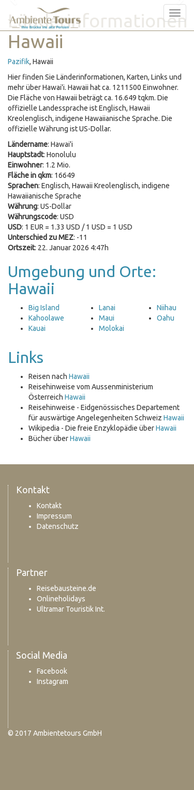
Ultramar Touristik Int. (71, 609)
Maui (106, 318)
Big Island (43, 307)
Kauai (37, 328)
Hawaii (79, 376)
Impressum (54, 516)
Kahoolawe (46, 318)
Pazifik (18, 61)
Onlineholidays (61, 599)
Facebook (52, 671)
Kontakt (49, 506)
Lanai (107, 307)
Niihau (166, 307)
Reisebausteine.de (66, 588)
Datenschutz (58, 526)
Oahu (165, 318)
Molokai (111, 328)
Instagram (52, 681)
